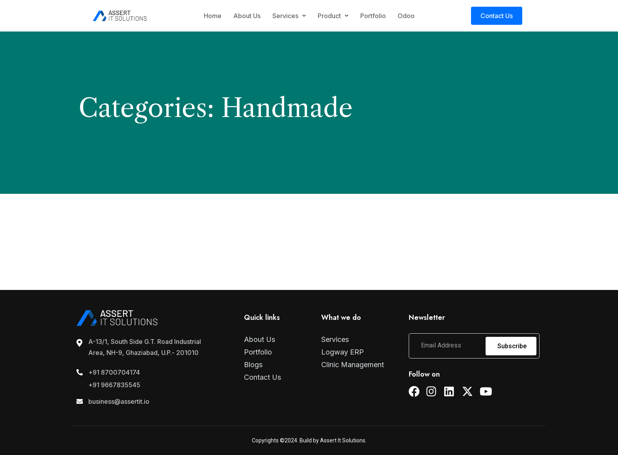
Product (333, 16)
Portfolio (373, 16)
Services (289, 16)
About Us (247, 16)
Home (213, 16)
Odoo (406, 16)
